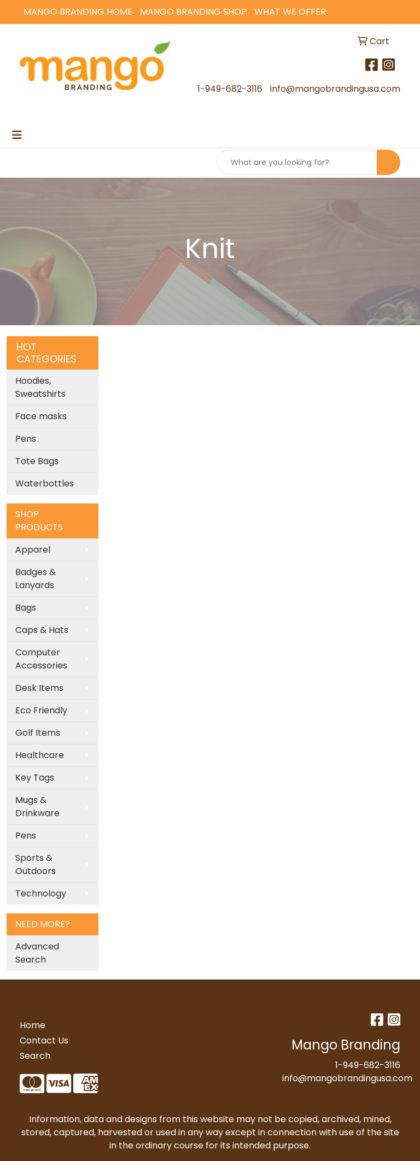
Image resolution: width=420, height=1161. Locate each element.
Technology (40, 893)
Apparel (32, 549)
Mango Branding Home (78, 11)
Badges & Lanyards (35, 578)
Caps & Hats (41, 630)
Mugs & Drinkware (37, 806)
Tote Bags (37, 461)
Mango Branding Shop (193, 11)
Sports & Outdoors (35, 864)
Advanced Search (37, 953)
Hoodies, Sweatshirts (40, 387)
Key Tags (34, 777)
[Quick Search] (297, 162)
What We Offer (290, 11)
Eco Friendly (41, 710)
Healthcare (39, 755)
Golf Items (37, 732)
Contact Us (44, 1040)
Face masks (41, 416)
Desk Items (39, 688)
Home (32, 1025)
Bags (25, 607)
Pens (25, 438)
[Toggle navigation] (16, 135)
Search (35, 1055)
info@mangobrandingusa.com (335, 89)
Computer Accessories (41, 659)
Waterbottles (44, 483)
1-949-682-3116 (229, 89)
